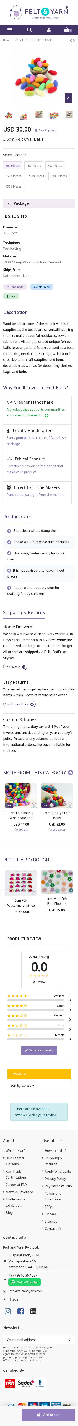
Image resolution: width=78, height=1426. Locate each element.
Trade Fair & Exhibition (15, 1202)
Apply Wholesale (58, 1171)
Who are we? (16, 1150)
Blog (9, 1212)
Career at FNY (16, 1184)
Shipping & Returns (53, 1161)
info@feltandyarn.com (25, 1291)
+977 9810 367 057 (24, 1279)
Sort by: (16, 1086)
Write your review (39, 1050)
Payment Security (58, 1186)
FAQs (49, 1206)
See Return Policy (19, 704)
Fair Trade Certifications (16, 1174)
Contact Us (53, 1228)
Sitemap (51, 1221)
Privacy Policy (55, 1178)
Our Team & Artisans (15, 1161)
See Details (15, 667)
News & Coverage (19, 1192)
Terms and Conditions (53, 1196)
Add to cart (48, 1414)
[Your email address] (34, 1339)
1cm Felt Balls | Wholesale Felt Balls (21, 818)
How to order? (56, 1150)
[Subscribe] (70, 1339)
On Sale (51, 1214)
